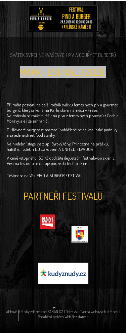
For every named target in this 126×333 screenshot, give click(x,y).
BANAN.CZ (55, 311)
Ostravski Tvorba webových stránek (92, 311)
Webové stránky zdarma (24, 311)
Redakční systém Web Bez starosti (63, 316)
